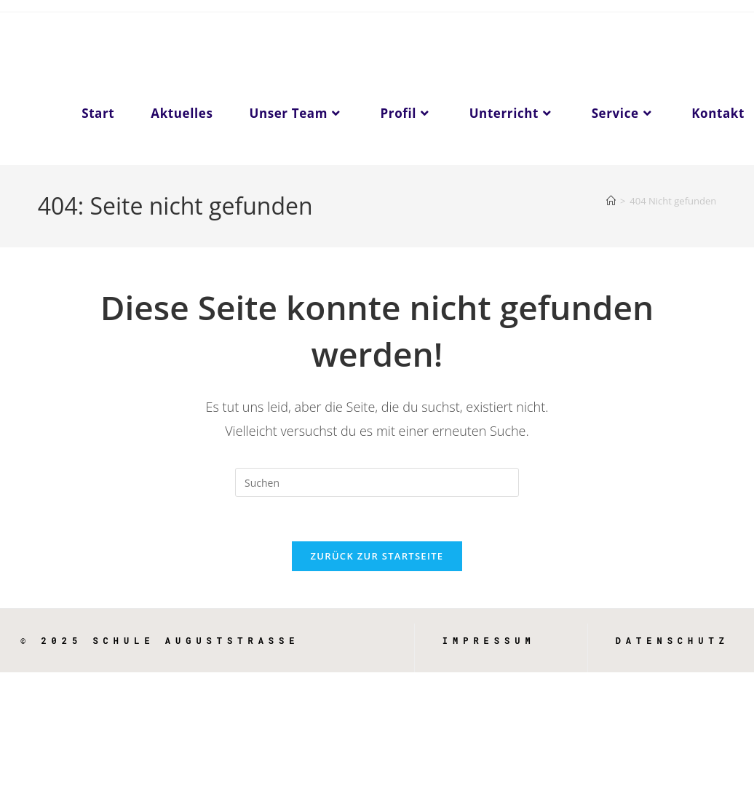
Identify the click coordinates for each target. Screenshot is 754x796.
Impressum (489, 640)
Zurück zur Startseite (377, 555)
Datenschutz (672, 640)
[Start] (611, 200)
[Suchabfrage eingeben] (377, 482)
